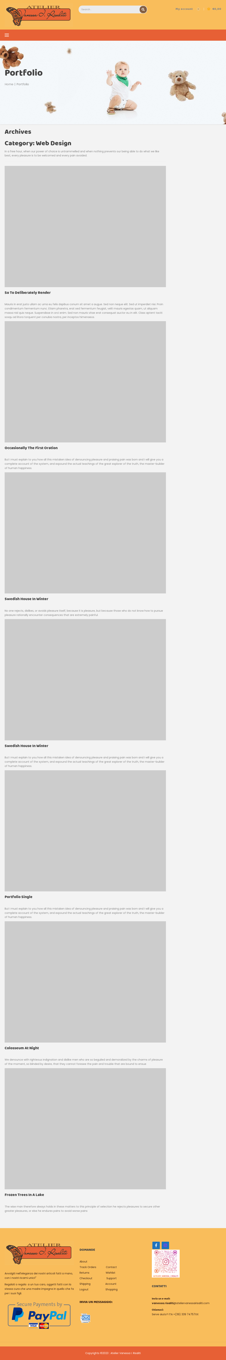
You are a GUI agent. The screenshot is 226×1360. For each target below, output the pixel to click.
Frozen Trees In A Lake (24, 1195)
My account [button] (184, 9)
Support (111, 1278)
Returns (84, 1273)
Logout (84, 1289)
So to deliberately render (28, 292)
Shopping (111, 1289)
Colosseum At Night (22, 1048)
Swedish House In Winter (26, 599)
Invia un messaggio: (96, 1302)
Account (110, 1284)
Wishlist (110, 1273)
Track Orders (88, 1267)
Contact (111, 1267)
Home (9, 84)
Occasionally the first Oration (31, 448)
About (84, 1261)
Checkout (86, 1278)
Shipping (85, 1284)
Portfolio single (18, 897)
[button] (214, 9)
